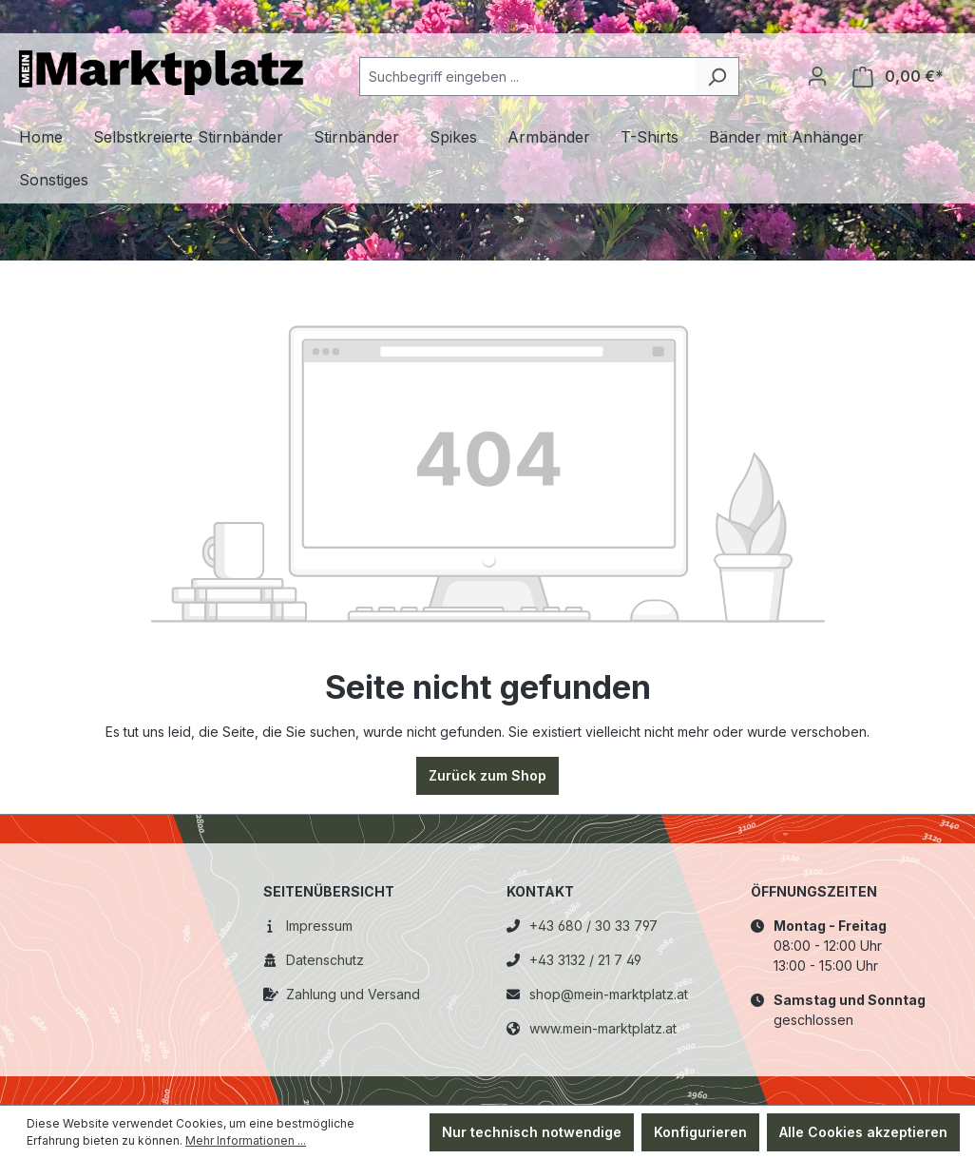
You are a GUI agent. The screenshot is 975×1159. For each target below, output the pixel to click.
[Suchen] (717, 76)
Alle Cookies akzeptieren (863, 1132)
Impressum (319, 926)
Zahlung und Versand (353, 994)
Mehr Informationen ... (245, 1140)
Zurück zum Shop (487, 775)
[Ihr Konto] (817, 76)
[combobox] (527, 76)
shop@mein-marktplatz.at (608, 994)
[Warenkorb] (898, 76)
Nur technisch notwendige (531, 1132)
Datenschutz (325, 960)
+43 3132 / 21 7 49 (585, 960)
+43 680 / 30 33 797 (593, 926)
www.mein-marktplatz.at (603, 1028)
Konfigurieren (700, 1132)
